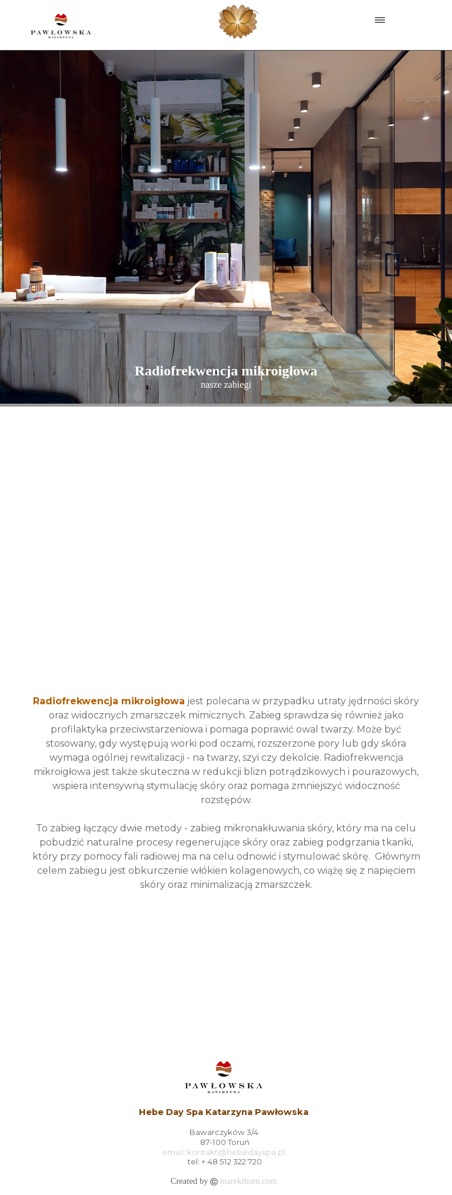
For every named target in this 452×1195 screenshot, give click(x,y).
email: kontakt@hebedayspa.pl (223, 1152)
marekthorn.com (248, 1181)
